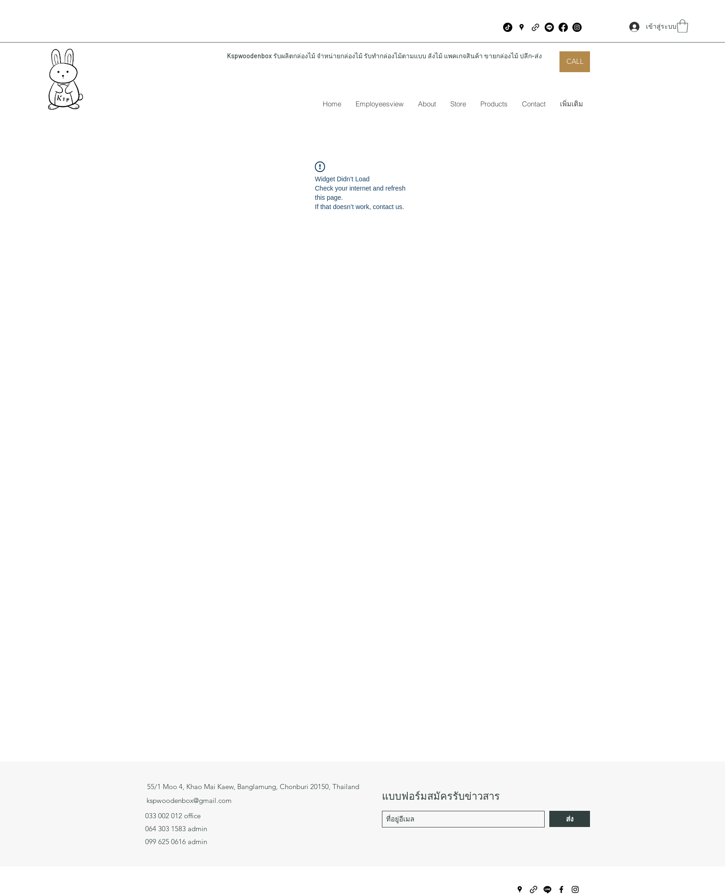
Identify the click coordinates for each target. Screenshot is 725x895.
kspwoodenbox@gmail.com (189, 800)
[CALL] (574, 61)
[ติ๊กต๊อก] (507, 27)
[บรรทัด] (549, 27)
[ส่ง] (569, 819)
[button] (682, 26)
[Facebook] (563, 27)
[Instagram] (577, 27)
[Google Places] (521, 27)
